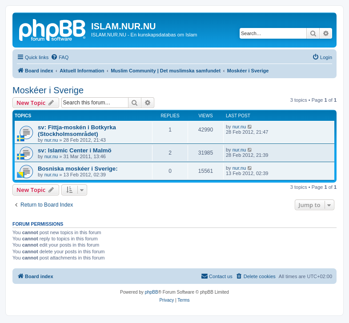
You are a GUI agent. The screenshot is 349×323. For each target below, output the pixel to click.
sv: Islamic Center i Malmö (75, 150)
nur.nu (51, 140)
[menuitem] (59, 57)
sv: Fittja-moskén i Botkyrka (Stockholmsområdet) (77, 130)
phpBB (151, 292)
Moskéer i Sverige (48, 90)
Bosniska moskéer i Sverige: (78, 168)
